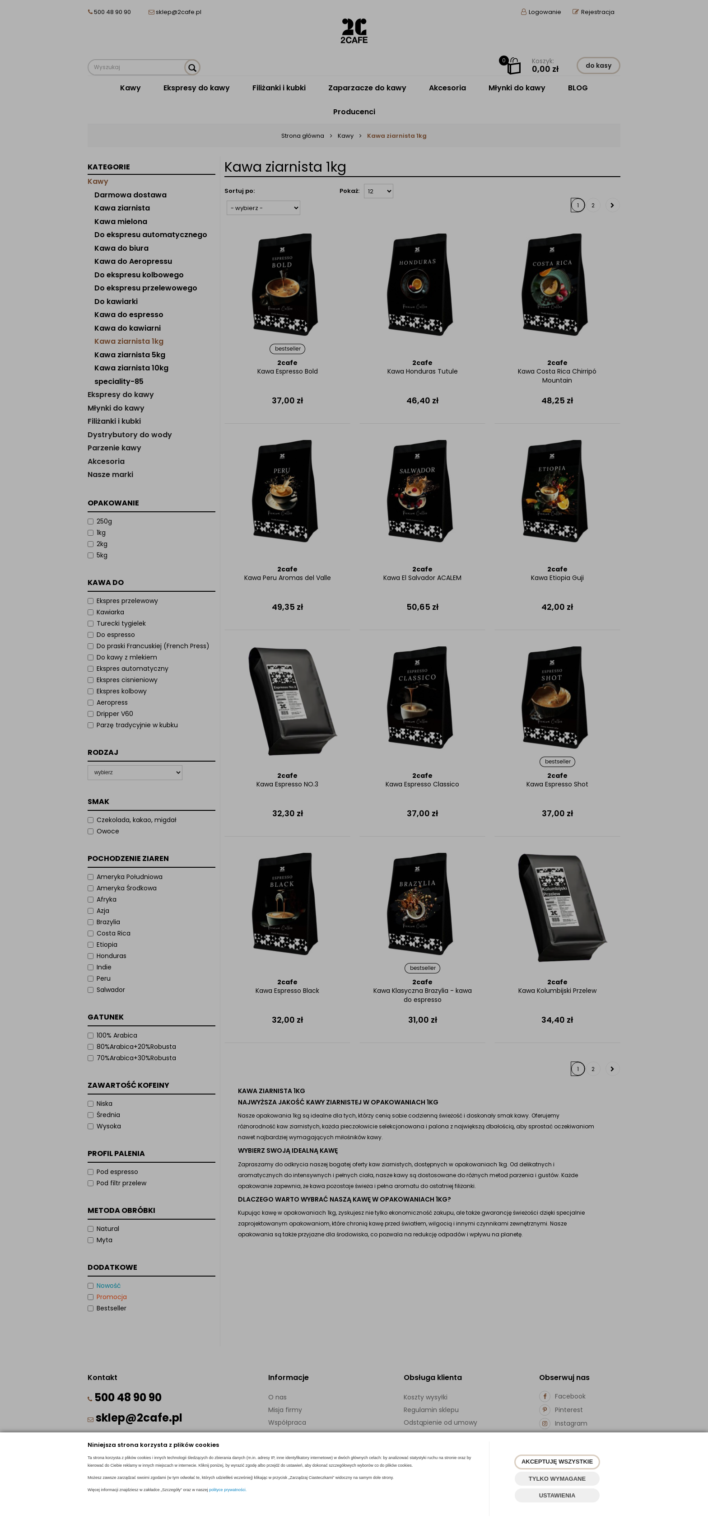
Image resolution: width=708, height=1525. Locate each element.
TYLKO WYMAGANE (557, 1478)
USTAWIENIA (557, 1495)
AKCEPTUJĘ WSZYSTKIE (557, 1461)
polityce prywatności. (228, 1490)
